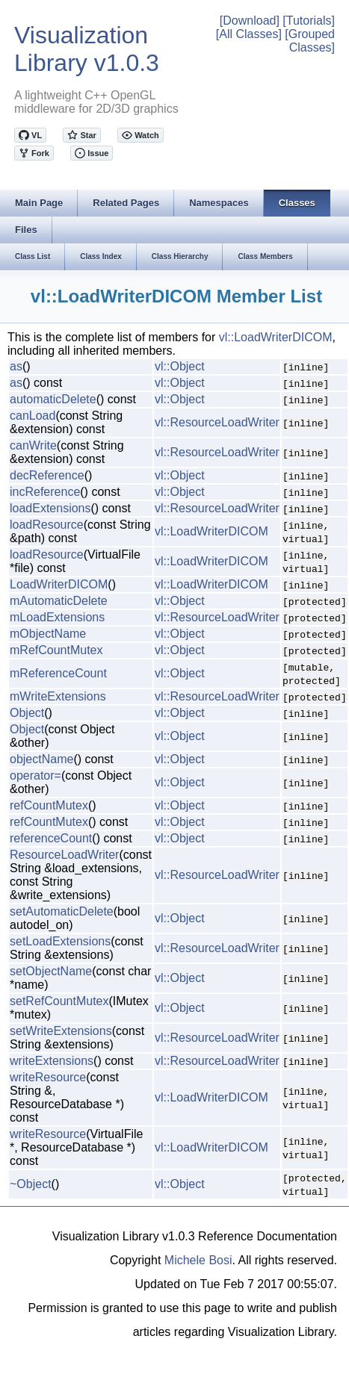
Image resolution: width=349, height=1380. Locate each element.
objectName (41, 759)
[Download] (249, 20)
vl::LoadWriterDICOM (276, 337)
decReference (47, 475)
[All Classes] (249, 34)
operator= (35, 775)
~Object (31, 1184)
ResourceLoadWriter (64, 854)
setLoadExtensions (60, 941)
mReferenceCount (58, 673)
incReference (45, 491)
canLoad (32, 415)
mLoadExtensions (57, 617)
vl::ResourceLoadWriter (217, 422)
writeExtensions (51, 1060)
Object (27, 712)
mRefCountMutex (56, 650)
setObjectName (51, 971)
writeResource (48, 1077)
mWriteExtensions (58, 696)
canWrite (33, 445)
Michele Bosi (198, 1260)
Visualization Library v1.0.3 (86, 49)
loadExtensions (50, 508)
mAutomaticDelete (59, 600)
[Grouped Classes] (310, 41)
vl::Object (180, 366)
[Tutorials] (308, 20)
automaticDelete (53, 399)
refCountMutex (49, 805)
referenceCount (51, 838)
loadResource (47, 524)
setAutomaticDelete (62, 911)
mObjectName (48, 633)
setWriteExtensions (61, 1031)
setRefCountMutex (59, 1001)
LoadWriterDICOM (59, 584)
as (16, 366)
